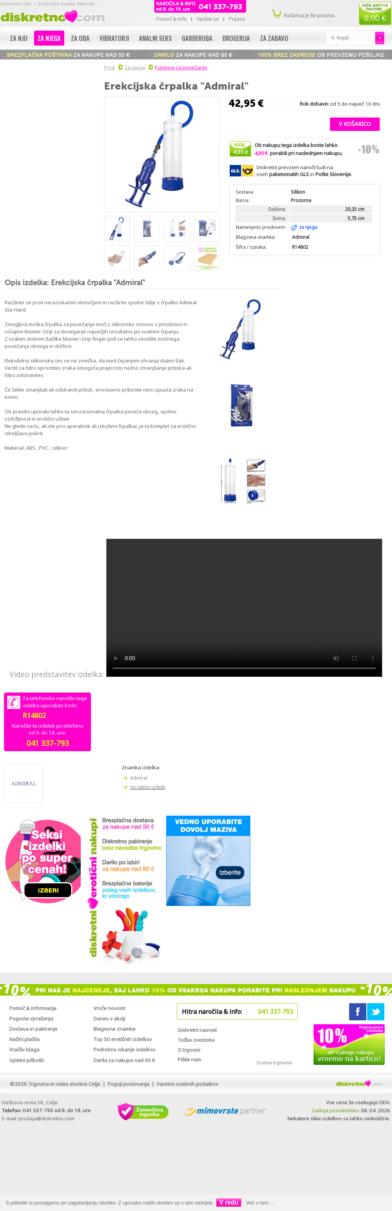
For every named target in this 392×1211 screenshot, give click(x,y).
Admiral (138, 778)
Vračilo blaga (24, 1049)
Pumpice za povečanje (181, 67)
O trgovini (189, 1049)
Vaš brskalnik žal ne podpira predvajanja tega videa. (244, 608)
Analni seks (155, 38)
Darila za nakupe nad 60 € (124, 1060)
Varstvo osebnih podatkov (187, 1083)
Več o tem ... (260, 1203)
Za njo (19, 38)
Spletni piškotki (26, 1060)
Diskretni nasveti (197, 1030)
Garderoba (197, 38)
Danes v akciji (109, 1018)
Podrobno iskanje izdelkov (124, 1049)
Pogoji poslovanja (128, 1083)
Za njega (49, 38)
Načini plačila (24, 1039)
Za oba (80, 38)
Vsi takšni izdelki (147, 787)
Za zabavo (274, 38)
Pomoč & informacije (33, 1008)
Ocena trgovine (274, 1062)
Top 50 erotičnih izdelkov (122, 1039)
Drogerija (236, 38)
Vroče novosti (109, 1008)
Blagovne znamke (114, 1028)
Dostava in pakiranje (33, 1028)
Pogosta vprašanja (31, 1018)
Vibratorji (114, 38)
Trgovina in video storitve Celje (64, 1083)
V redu (228, 1202)
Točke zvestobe (196, 1039)
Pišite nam (189, 1059)
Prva (108, 67)
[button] (355, 123)
